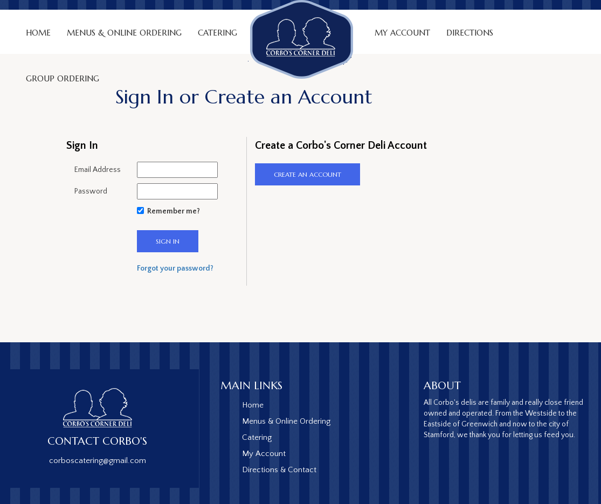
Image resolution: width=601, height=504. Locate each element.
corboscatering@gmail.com (97, 460)
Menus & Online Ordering (124, 32)
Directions (469, 32)
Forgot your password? (175, 268)
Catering (257, 437)
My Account (402, 32)
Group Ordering (62, 78)
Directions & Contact (279, 469)
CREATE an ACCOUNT (307, 174)
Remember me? (173, 211)
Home (38, 32)
